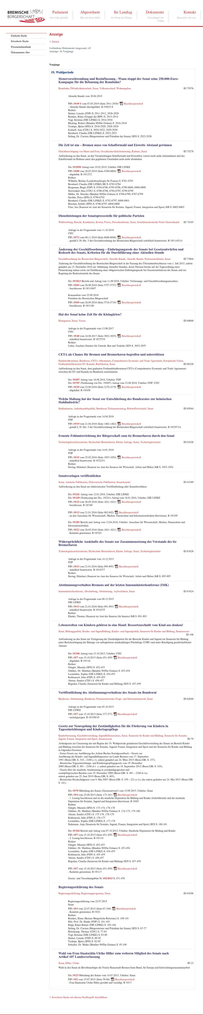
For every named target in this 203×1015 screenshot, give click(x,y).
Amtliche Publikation (76, 482)
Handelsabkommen (68, 361)
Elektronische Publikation (102, 482)
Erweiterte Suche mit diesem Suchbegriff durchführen (79, 997)
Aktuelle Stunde (117, 259)
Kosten (99, 222)
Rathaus (136, 151)
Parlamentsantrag (117, 408)
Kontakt (190, 12)
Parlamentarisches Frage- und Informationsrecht (121, 699)
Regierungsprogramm (92, 893)
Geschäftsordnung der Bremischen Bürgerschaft (83, 259)
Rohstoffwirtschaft (136, 408)
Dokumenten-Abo (20, 52)
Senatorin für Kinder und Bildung (157, 631)
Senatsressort (182, 631)
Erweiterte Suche (20, 41)
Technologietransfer (150, 442)
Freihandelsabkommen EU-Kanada (76, 364)
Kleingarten (64, 321)
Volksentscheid (107, 88)
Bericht (77, 222)
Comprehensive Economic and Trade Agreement (137, 361)
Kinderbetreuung (67, 735)
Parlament (60, 12)
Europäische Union (173, 361)
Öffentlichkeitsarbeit (80, 88)
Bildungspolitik (73, 631)
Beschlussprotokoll (133, 103)
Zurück (55, 41)
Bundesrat (84, 361)
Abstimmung (105, 591)
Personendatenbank (21, 47)
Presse (107, 222)
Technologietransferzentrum (72, 442)
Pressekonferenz (120, 222)
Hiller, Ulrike (72, 963)
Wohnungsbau (123, 88)
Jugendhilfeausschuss (109, 735)
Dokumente (155, 12)
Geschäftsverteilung (87, 735)
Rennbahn (63, 88)
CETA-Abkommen (101, 361)
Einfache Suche (19, 36)
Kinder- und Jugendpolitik (125, 631)
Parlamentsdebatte (154, 259)
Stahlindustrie (65, 408)
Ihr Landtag (123, 12)
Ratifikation (102, 364)
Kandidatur (88, 222)
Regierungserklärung (69, 893)
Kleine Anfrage (124, 442)
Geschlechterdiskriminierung (116, 151)
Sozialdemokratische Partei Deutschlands (158, 222)
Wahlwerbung (65, 222)
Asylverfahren (120, 591)
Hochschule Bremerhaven (102, 442)
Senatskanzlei (123, 482)
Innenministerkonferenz (70, 591)
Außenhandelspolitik (84, 408)
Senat (95, 88)
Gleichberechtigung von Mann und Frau (78, 151)
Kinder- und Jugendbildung (96, 631)
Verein (82, 321)
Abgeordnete (90, 12)
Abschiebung (90, 591)
